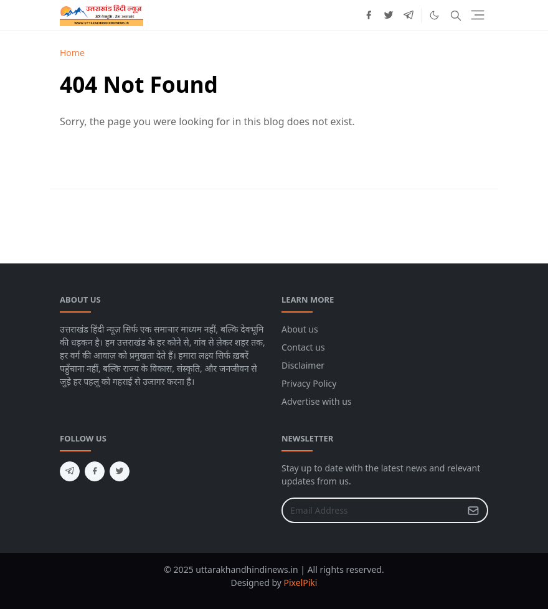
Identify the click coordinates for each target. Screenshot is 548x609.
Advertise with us (316, 401)
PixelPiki (301, 582)
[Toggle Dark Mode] (434, 15)
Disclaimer (302, 365)
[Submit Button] (473, 510)
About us (299, 329)
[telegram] (408, 15)
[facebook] (369, 15)
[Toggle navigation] (477, 15)
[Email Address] (371, 510)
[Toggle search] (456, 15)
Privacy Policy (308, 383)
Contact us (303, 347)
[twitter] (389, 15)
